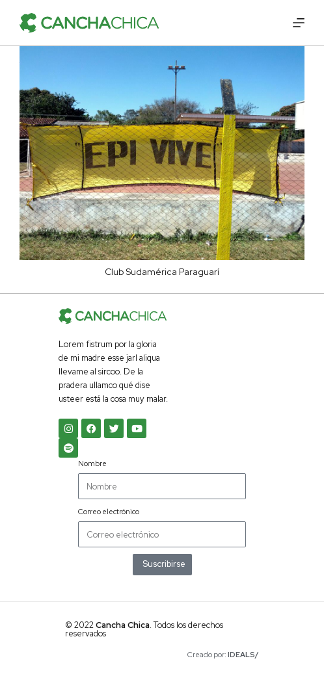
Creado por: (223, 654)
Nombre (92, 463)
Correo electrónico (108, 511)
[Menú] (298, 23)
